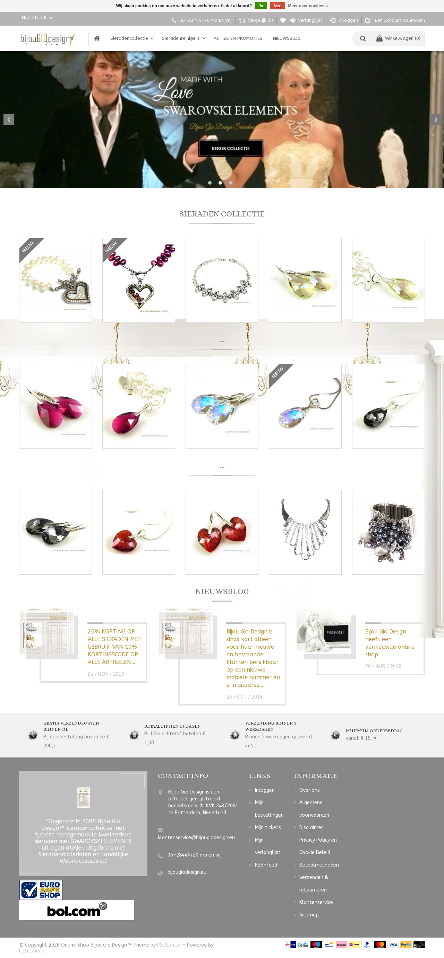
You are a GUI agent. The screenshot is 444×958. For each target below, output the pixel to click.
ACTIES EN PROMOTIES (238, 38)
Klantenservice (316, 903)
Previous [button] (8, 119)
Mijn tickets (268, 828)
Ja (260, 5)
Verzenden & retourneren (313, 884)
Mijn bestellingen (269, 809)
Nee (277, 5)
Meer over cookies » (308, 5)
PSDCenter (169, 946)
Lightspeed (31, 952)
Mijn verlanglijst (268, 847)
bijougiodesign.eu (187, 873)
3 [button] (230, 183)
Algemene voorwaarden (314, 809)
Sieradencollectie (129, 38)
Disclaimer (311, 828)
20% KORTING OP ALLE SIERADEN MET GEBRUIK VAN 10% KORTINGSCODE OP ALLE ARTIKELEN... (115, 647)
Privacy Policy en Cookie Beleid (318, 847)
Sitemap (309, 916)
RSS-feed (266, 866)
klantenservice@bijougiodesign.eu (196, 838)
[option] (222, 119)
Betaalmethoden (319, 866)
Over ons (309, 791)
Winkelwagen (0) (398, 38)
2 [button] (220, 183)
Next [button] (435, 119)
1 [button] (210, 183)
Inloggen (265, 791)
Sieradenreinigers (181, 38)
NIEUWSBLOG (287, 38)
